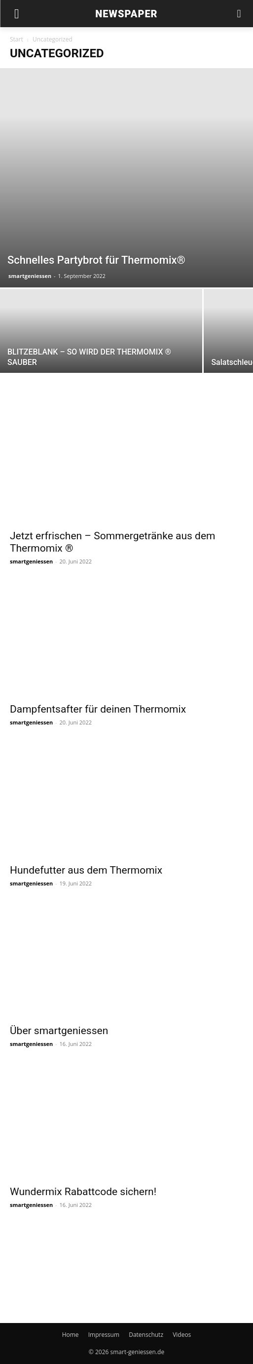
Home (70, 1334)
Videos (182, 1334)
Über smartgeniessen (59, 1031)
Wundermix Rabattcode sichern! (83, 1192)
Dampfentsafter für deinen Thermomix (98, 709)
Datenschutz (146, 1334)
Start (16, 39)
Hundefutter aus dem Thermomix (86, 870)
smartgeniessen (29, 276)
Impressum (103, 1334)
